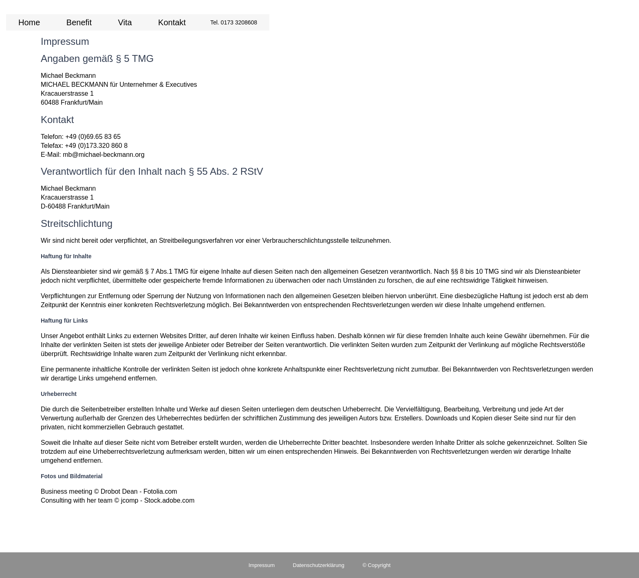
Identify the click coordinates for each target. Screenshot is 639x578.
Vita (125, 22)
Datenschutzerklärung (318, 565)
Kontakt (172, 22)
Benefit (79, 22)
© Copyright (376, 565)
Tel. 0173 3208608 (233, 22)
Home (29, 22)
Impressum (262, 565)
